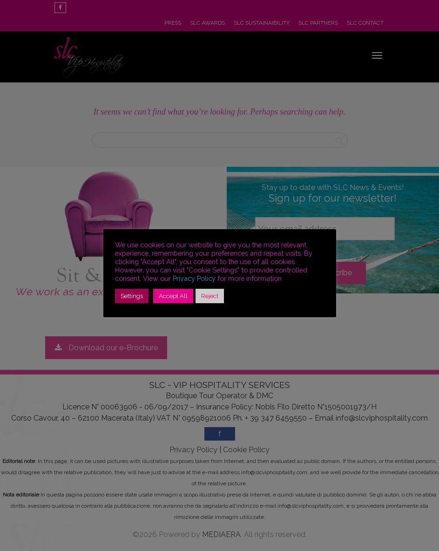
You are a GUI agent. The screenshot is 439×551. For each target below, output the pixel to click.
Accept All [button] (173, 296)
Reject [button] (209, 296)
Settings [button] (132, 296)
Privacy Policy (194, 278)
